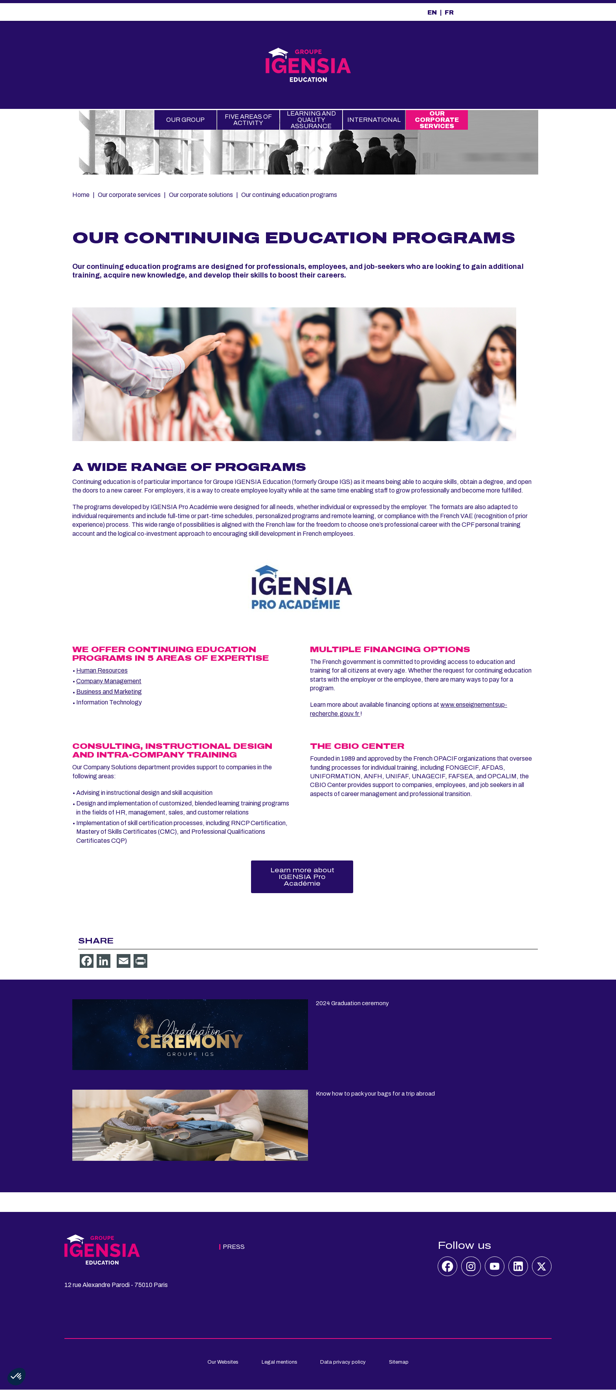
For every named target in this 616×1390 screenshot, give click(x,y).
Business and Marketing (109, 691)
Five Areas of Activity (248, 119)
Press (234, 1246)
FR (449, 12)
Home (81, 194)
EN (432, 12)
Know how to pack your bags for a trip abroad (375, 1093)
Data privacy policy (343, 1362)
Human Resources (102, 670)
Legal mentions (279, 1362)
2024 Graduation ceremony (352, 1003)
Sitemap (399, 1362)
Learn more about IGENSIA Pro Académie (302, 877)
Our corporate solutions (201, 194)
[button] (16, 1376)
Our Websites (222, 1362)
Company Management (108, 681)
